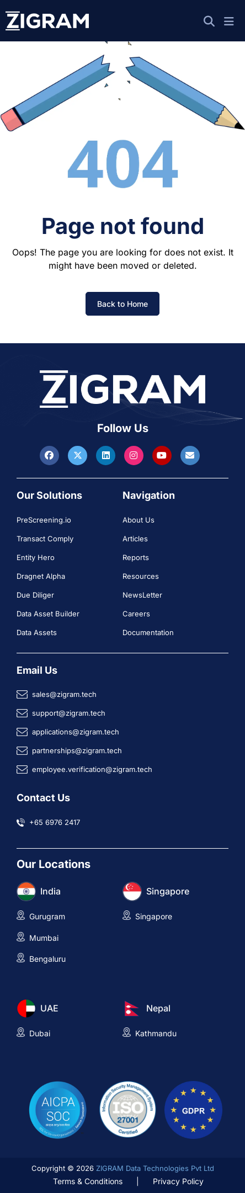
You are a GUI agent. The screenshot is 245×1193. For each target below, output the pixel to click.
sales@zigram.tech (64, 694)
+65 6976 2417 (54, 822)
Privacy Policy (178, 1181)
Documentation (148, 632)
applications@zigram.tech (75, 731)
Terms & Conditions (87, 1181)
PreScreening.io (44, 519)
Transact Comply (45, 538)
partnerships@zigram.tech (77, 750)
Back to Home (122, 303)
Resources (140, 576)
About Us (138, 519)
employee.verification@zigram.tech (92, 769)
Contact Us (43, 797)
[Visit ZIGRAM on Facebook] (51, 455)
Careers (136, 613)
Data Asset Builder (48, 613)
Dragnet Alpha (41, 576)
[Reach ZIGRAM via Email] (190, 455)
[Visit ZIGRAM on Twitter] (79, 455)
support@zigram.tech (68, 713)
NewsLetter (142, 594)
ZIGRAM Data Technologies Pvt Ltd (155, 1168)
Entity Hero (36, 557)
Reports (135, 557)
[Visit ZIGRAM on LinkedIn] (107, 455)
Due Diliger (35, 594)
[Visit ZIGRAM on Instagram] (135, 455)
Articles (135, 538)
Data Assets (37, 632)
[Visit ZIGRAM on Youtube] (163, 455)
